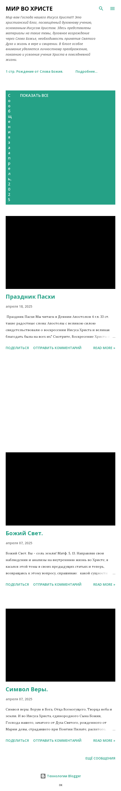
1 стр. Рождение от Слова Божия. (34, 71)
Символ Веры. (27, 689)
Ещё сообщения (100, 758)
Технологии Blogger (60, 776)
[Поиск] (101, 8)
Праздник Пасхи (30, 296)
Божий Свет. (24, 533)
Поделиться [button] (17, 348)
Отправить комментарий (57, 348)
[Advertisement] (44, 139)
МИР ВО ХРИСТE (29, 8)
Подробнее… (87, 71)
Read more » (104, 348)
